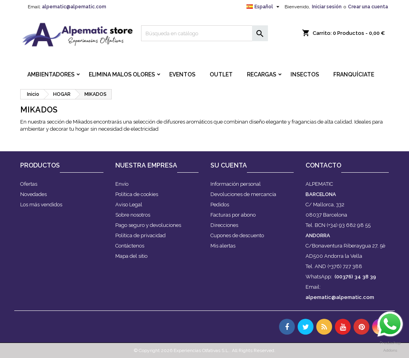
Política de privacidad (140, 235)
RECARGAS (261, 74)
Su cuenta (228, 165)
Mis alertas (222, 246)
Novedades (33, 194)
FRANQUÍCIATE (353, 74)
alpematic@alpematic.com (74, 7)
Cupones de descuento (237, 235)
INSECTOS (305, 74)
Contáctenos (129, 246)
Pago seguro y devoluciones (148, 225)
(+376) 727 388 (344, 266)
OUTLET (221, 74)
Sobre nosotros (132, 215)
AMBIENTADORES (51, 74)
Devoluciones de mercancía (243, 194)
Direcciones (224, 225)
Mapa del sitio (131, 256)
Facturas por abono (233, 215)
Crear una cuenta (368, 7)
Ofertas (28, 184)
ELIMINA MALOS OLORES (122, 74)
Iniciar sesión (327, 7)
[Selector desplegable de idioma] (264, 6)
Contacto (323, 165)
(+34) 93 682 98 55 (349, 225)
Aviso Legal (128, 205)
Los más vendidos (41, 205)
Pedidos (219, 205)
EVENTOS (182, 74)
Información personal (235, 184)
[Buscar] (204, 33)
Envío (121, 184)
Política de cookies (136, 194)
